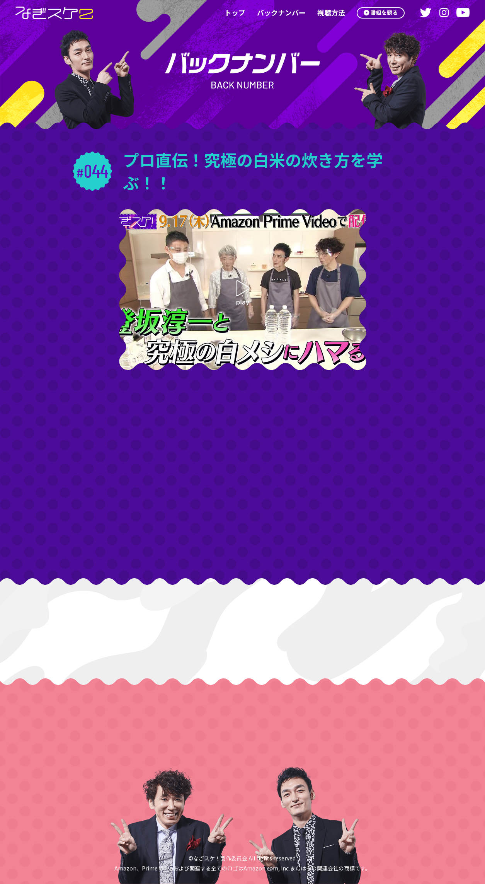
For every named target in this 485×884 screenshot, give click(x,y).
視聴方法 (326, 12)
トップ (230, 12)
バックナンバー (276, 12)
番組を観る (382, 12)
